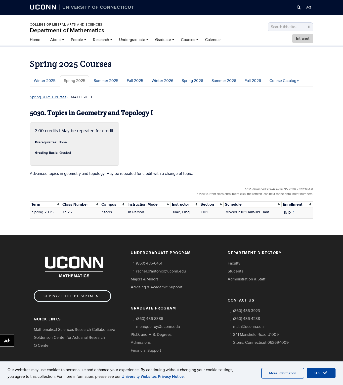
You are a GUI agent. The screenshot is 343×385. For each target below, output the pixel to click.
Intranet (302, 38)
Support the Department (72, 296)
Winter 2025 (44, 80)
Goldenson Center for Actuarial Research (69, 337)
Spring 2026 (192, 80)
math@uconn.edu (248, 326)
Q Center (42, 345)
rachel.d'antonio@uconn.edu (161, 271)
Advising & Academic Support (156, 287)
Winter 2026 (162, 80)
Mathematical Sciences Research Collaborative (74, 329)
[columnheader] (45, 204)
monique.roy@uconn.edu (158, 326)
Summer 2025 (106, 80)
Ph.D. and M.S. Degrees (151, 334)
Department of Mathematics (67, 30)
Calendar (213, 39)
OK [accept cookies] (321, 373)
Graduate (163, 39)
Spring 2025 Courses (48, 97)
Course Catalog (284, 80)
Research (101, 39)
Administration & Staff (246, 279)
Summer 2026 (224, 80)
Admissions (141, 342)
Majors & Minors (144, 279)
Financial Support (146, 350)
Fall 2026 (253, 80)
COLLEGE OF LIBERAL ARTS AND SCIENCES (66, 25)
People (77, 39)
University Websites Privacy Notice (153, 376)
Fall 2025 (135, 80)
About (55, 39)
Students (235, 271)
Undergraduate (132, 39)
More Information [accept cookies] (282, 373)
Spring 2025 (74, 80)
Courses (188, 39)
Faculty (234, 263)
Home (35, 39)
